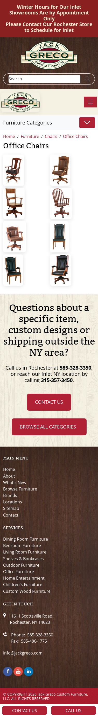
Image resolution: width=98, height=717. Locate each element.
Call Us (73, 710)
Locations (12, 502)
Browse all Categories (48, 427)
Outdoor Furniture (21, 565)
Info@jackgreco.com (23, 653)
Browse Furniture (20, 489)
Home (9, 469)
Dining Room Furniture (25, 539)
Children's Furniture (22, 584)
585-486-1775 (34, 641)
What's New (14, 482)
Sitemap (11, 508)
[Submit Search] (87, 79)
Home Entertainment (24, 578)
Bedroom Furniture (22, 545)
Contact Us (49, 402)
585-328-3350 (75, 367)
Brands (10, 495)
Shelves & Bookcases (23, 558)
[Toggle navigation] (90, 102)
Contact (10, 515)
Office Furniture (18, 571)
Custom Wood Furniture (27, 591)
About (9, 476)
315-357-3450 (57, 380)
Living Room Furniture (24, 552)
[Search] (44, 79)
